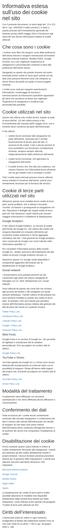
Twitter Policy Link (11, 311)
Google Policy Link (11, 353)
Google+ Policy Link (11, 325)
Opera (5, 488)
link (21, 259)
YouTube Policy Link (12, 379)
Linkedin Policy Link (11, 321)
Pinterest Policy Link (12, 330)
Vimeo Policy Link (10, 384)
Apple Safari (8, 483)
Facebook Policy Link (12, 316)
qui (24, 244)
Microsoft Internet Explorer (15, 469)
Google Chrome (10, 474)
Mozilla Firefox (9, 479)
